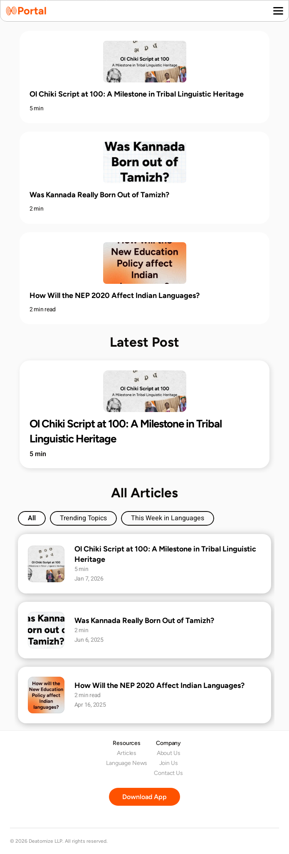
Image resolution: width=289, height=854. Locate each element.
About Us (168, 753)
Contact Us (168, 773)
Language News (126, 763)
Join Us (168, 763)
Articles (126, 753)
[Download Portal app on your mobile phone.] (144, 797)
